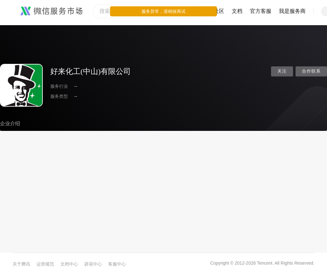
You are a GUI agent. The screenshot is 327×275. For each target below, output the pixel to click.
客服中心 (117, 264)
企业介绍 (10, 123)
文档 (237, 11)
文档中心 (69, 264)
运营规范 (45, 264)
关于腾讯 (21, 264)
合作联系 (311, 71)
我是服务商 (292, 11)
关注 (282, 71)
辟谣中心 (93, 264)
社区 (218, 11)
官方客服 (260, 11)
